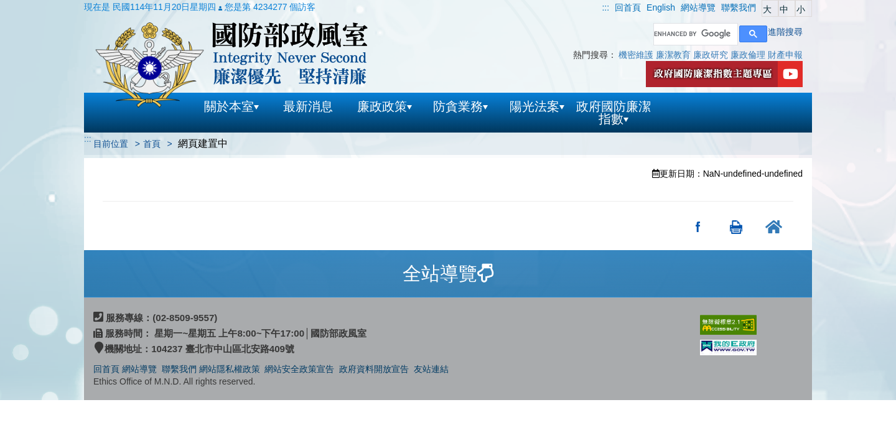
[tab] (448, 273)
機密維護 (635, 55)
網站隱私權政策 (229, 369)
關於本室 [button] (231, 106)
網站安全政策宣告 (299, 369)
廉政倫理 (747, 55)
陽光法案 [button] (537, 106)
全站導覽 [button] (448, 273)
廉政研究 (710, 55)
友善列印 (736, 226)
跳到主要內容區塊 (35, 6)
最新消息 (308, 106)
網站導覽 (140, 369)
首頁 (152, 144)
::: (605, 7)
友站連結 (431, 369)
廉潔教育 (673, 55)
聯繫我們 (179, 369)
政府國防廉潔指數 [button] (613, 113)
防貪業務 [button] (460, 106)
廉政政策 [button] (384, 106)
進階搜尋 (785, 32)
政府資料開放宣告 (374, 369)
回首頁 (106, 369)
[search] (694, 34)
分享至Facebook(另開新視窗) (698, 226)
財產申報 (785, 55)
